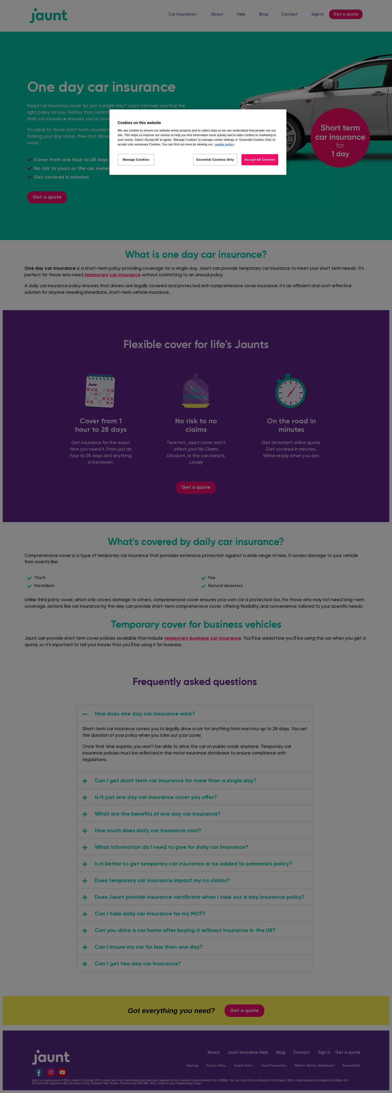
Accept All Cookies (259, 159)
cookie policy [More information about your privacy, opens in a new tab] (224, 144)
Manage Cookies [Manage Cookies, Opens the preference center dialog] (136, 159)
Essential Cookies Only (215, 159)
